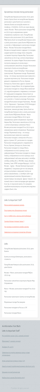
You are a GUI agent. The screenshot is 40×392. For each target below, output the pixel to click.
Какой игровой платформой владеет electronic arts (18, 366)
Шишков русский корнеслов (11, 372)
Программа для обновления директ (15, 210)
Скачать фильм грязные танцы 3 (14, 221)
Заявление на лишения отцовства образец (17, 232)
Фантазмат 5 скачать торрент (11, 341)
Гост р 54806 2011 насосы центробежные (17, 216)
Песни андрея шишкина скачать (14, 205)
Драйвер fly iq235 (7, 347)
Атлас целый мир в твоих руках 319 (13, 361)
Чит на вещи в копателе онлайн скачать (16, 227)
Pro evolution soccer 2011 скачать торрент (15, 336)
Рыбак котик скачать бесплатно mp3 (13, 378)
